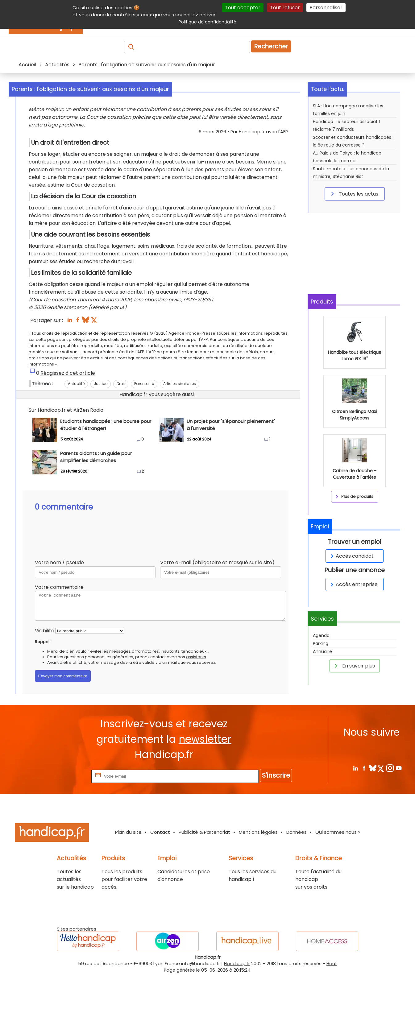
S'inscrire (276, 824)
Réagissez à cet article (67, 427)
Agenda (321, 635)
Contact (160, 881)
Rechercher (271, 46)
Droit (121, 437)
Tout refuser (285, 7)
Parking (320, 643)
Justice (100, 437)
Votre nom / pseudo (59, 616)
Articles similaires (179, 437)
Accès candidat (351, 556)
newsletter (205, 788)
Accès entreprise (353, 584)
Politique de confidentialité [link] (207, 22)
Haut (331, 1013)
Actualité (76, 437)
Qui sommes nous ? (337, 881)
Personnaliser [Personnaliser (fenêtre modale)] (325, 7)
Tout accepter (242, 7)
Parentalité (144, 437)
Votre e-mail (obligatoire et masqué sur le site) (217, 616)
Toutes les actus (353, 193)
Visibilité (44, 684)
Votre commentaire (59, 641)
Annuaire (322, 651)
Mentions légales (258, 881)
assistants (196, 710)
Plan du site (128, 881)
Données (296, 881)
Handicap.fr (237, 1013)
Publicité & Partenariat (204, 881)
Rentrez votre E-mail (65, 825)
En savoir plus (353, 665)
